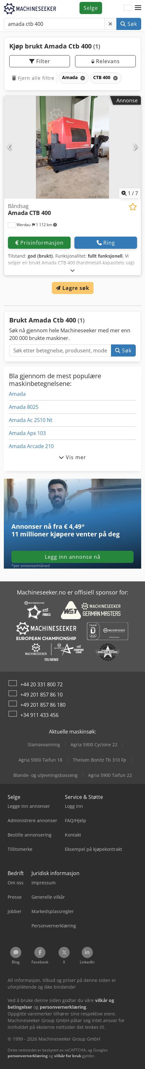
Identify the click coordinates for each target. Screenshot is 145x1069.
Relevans (105, 61)
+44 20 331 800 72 (41, 684)
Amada (17, 393)
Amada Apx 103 (27, 433)
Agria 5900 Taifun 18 (40, 760)
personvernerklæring (28, 1055)
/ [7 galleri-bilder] (129, 193)
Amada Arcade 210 (31, 446)
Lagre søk (72, 287)
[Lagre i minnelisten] (132, 207)
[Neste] (135, 147)
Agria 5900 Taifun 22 (110, 775)
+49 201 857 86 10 (41, 694)
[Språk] (128, 8)
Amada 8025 (23, 406)
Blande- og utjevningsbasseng (45, 775)
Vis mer (72, 457)
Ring (106, 242)
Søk (129, 23)
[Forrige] (9, 147)
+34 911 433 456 (39, 715)
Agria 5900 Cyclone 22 (94, 744)
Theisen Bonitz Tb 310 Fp (99, 760)
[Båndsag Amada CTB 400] (72, 147)
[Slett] (110, 24)
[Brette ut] (72, 270)
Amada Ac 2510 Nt (30, 420)
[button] (138, 8)
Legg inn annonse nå (72, 556)
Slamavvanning (44, 744)
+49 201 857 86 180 (43, 704)
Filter (39, 61)
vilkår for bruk (67, 1055)
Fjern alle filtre (33, 78)
